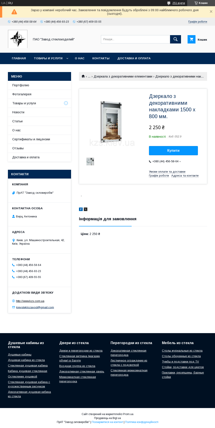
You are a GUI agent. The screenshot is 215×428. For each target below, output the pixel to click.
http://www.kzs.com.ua (30, 301)
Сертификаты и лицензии (31, 139)
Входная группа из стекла (77, 366)
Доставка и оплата (133, 58)
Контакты (100, 58)
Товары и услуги (48, 58)
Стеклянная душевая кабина (28, 365)
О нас (79, 58)
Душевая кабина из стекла (26, 360)
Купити (173, 150)
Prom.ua (128, 414)
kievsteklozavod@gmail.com (35, 307)
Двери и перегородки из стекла (80, 350)
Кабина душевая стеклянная (27, 371)
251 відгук (178, 3)
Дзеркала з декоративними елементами (123, 76)
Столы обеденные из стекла (181, 356)
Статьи (17, 121)
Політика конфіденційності (141, 422)
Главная (19, 58)
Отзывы (18, 148)
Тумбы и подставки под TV (180, 361)
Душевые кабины (19, 354)
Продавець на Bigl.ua (107, 418)
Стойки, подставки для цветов (183, 367)
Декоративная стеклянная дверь (81, 371)
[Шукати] (175, 39)
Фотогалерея (21, 94)
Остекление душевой (22, 376)
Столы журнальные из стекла (182, 350)
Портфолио (20, 85)
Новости (18, 112)
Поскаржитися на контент (107, 422)
